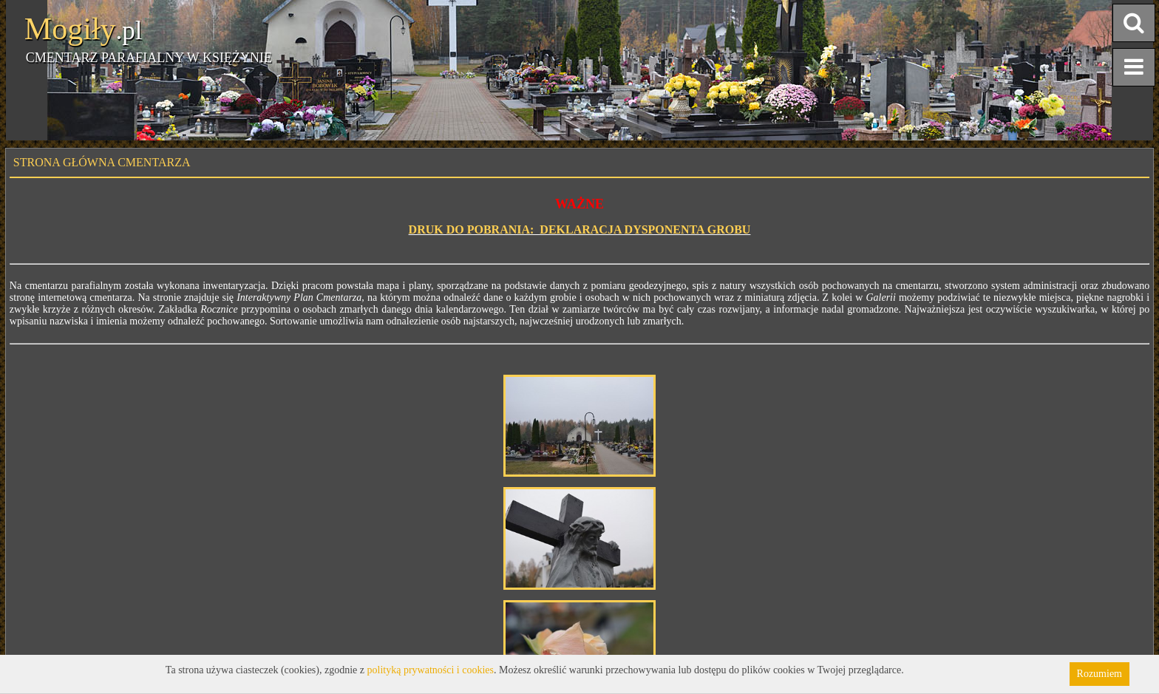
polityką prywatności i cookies (430, 670)
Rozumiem (1099, 673)
